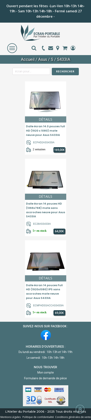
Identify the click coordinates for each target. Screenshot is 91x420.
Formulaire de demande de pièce (45, 378)
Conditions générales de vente (72, 417)
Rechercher (65, 71)
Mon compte (45, 372)
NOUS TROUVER (45, 367)
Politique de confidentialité (37, 417)
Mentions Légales (10, 417)
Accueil (27, 59)
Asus (42, 59)
